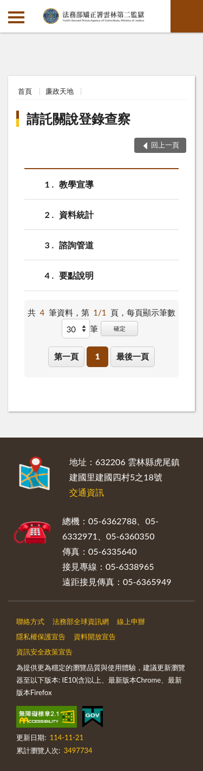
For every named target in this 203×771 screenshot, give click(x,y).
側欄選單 (16, 17)
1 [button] (97, 356)
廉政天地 (59, 91)
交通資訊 (86, 492)
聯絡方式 (30, 621)
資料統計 (76, 214)
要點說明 (76, 275)
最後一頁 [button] (132, 356)
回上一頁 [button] (165, 144)
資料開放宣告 (95, 636)
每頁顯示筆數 (151, 312)
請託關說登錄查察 (78, 118)
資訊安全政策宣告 (44, 651)
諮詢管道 (76, 245)
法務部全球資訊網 (81, 621)
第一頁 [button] (66, 356)
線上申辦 (131, 621)
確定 (120, 328)
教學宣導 (76, 184)
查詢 (187, 16)
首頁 (25, 91)
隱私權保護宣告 (41, 636)
